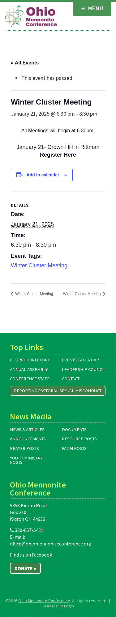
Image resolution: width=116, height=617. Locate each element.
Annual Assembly (29, 369)
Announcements (28, 439)
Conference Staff (29, 378)
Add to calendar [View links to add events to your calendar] (43, 174)
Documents (74, 429)
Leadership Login (58, 606)
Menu (92, 8)
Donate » (25, 568)
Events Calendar (80, 360)
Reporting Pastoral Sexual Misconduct (57, 390)
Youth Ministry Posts (26, 460)
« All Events (25, 62)
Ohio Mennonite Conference (44, 600)
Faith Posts (74, 448)
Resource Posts (79, 439)
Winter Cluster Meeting (39, 265)
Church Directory (30, 360)
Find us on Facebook (31, 555)
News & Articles (27, 429)
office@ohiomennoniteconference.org (50, 544)
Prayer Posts (24, 448)
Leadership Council (84, 369)
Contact (70, 378)
